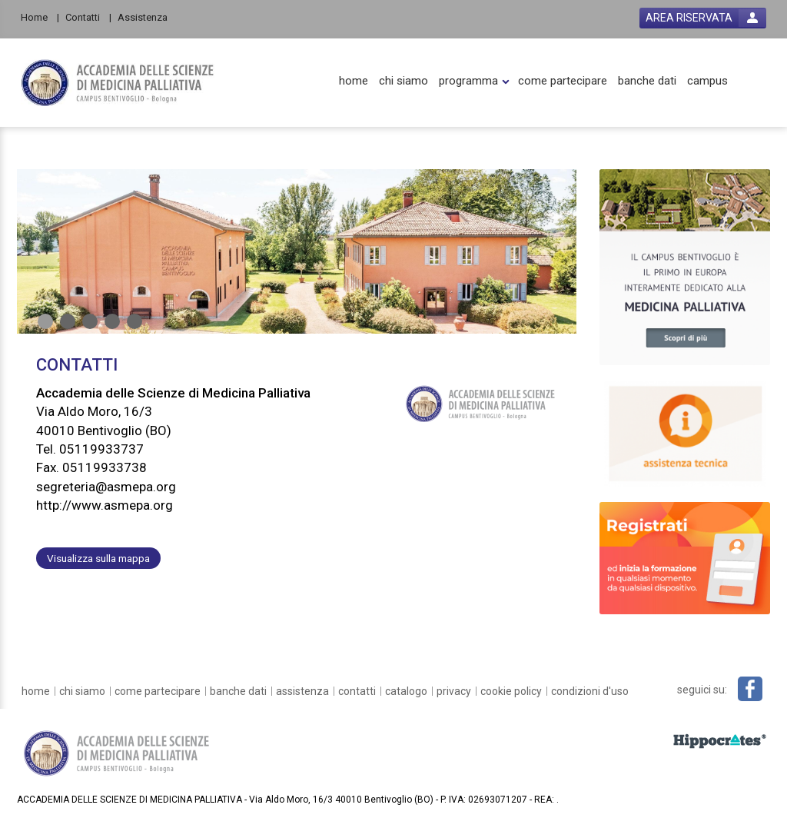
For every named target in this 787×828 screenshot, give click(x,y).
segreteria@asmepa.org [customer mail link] (106, 486)
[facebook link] (750, 689)
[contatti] (357, 691)
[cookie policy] (511, 691)
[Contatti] (88, 16)
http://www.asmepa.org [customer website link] (104, 505)
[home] (353, 81)
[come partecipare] (562, 81)
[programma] (468, 81)
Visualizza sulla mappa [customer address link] (98, 558)
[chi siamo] (403, 81)
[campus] (707, 81)
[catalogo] (406, 691)
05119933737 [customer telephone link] (101, 449)
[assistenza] (302, 691)
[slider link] (685, 266)
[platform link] (118, 82)
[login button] (702, 18)
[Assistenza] (147, 16)
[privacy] (454, 691)
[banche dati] (647, 81)
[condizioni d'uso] (590, 691)
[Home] (40, 16)
